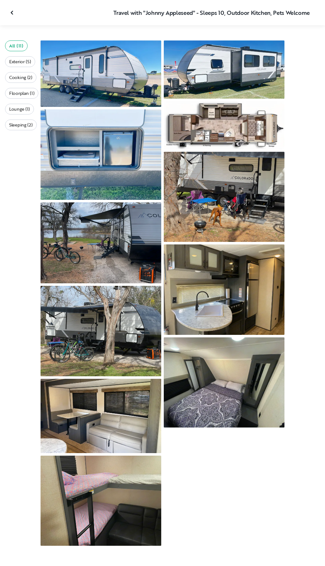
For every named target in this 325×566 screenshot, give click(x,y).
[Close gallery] (12, 12)
